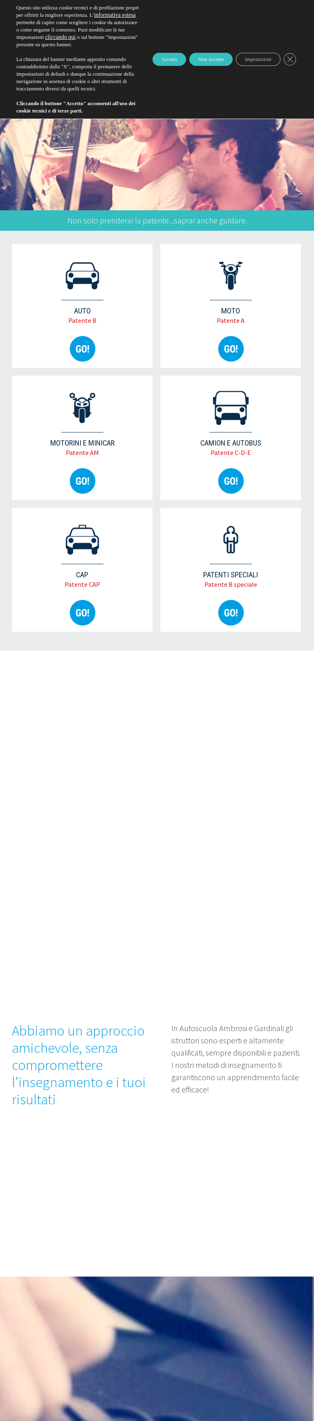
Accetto (143, 77)
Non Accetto (193, 77)
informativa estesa (65, 22)
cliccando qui (30, 52)
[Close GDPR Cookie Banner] (288, 77)
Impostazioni (251, 77)
